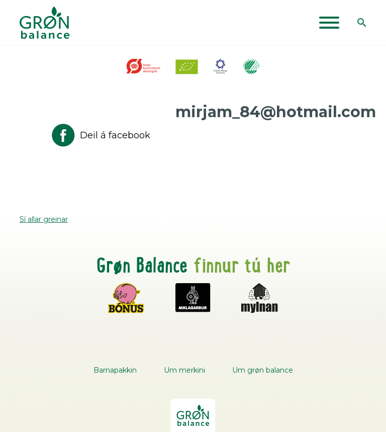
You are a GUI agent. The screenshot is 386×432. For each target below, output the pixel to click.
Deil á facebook (100, 135)
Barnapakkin (115, 370)
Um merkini (184, 370)
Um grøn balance (262, 370)
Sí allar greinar (44, 219)
